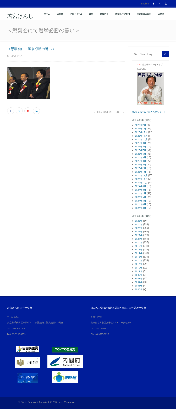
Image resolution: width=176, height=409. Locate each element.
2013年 (139, 267)
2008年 (139, 278)
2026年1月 (140, 128)
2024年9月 (140, 186)
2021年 (139, 238)
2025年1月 (140, 171)
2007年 (139, 281)
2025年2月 (140, 168)
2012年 (139, 270)
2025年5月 (140, 157)
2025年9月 (140, 142)
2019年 (139, 245)
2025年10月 (141, 139)
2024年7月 (140, 193)
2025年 (139, 224)
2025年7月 (140, 150)
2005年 (139, 288)
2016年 (139, 256)
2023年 (139, 231)
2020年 (139, 242)
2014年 (139, 263)
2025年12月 (141, 132)
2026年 (139, 220)
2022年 (139, 234)
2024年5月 (140, 200)
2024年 (139, 227)
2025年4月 (140, 160)
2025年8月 (140, 146)
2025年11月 (141, 135)
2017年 (139, 252)
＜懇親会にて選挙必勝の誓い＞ (31, 49)
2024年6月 (140, 196)
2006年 (139, 285)
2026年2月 (140, 124)
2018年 (139, 249)
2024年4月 (140, 204)
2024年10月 (141, 182)
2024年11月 (141, 178)
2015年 (139, 260)
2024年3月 (140, 207)
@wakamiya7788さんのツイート (150, 111)
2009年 (139, 274)
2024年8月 (140, 189)
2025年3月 (140, 164)
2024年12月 (141, 175)
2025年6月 (140, 153)
